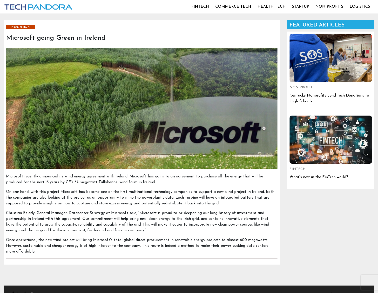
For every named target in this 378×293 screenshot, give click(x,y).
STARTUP (300, 7)
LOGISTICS (360, 7)
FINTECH (200, 7)
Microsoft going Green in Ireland (55, 38)
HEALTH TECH (271, 7)
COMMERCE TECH (233, 7)
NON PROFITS (329, 7)
